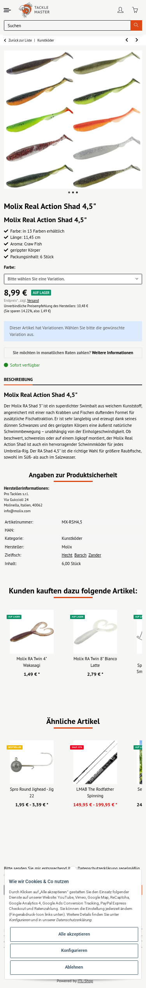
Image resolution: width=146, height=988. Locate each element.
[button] (120, 10)
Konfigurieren (74, 950)
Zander (94, 555)
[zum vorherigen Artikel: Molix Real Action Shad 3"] (126, 40)
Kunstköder (72, 538)
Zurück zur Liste (20, 40)
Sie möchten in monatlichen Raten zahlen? (73, 352)
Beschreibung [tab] (18, 379)
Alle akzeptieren (74, 934)
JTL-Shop (85, 980)
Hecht (67, 555)
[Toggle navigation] (7, 10)
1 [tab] (69, 192)
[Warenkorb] (135, 10)
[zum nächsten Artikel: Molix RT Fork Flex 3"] (137, 40)
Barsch (80, 555)
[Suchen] (67, 25)
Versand (33, 300)
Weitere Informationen (112, 352)
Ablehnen (74, 967)
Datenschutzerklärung (97, 868)
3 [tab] (77, 192)
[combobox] (73, 279)
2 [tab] (73, 192)
